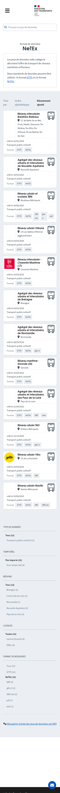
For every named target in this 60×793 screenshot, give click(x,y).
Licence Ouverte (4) (16, 639)
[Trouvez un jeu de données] (30, 27)
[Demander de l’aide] (52, 785)
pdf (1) (10, 700)
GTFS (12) (11, 672)
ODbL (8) (11, 645)
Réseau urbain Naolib (30, 486)
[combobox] (30, 27)
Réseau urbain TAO (29, 425)
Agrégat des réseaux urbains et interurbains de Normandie (31, 330)
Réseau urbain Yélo (29, 455)
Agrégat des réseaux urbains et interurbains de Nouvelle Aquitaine (31, 163)
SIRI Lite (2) (12, 694)
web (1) (10, 706)
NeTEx (10, 81)
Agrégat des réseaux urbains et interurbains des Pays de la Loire (31, 394)
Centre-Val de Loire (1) (17, 595)
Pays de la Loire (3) (15, 614)
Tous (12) (11, 666)
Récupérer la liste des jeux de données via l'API (32, 723)
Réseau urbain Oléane (31, 228)
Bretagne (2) (12, 589)
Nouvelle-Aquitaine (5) (17, 608)
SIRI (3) (10, 682)
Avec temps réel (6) (16, 565)
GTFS (29, 77)
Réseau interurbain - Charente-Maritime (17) (29, 262)
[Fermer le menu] (17, 10)
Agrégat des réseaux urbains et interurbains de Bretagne (31, 296)
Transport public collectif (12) (20, 540)
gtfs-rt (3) (11, 688)
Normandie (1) (13, 602)
